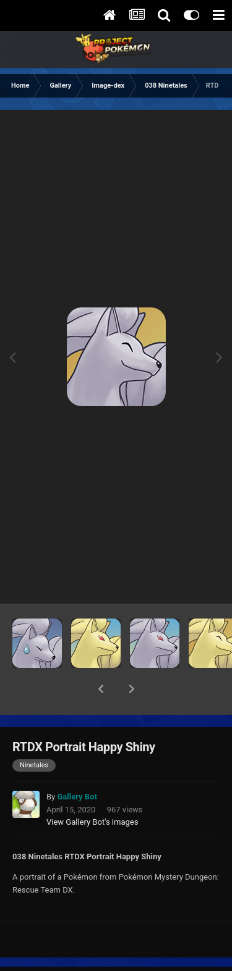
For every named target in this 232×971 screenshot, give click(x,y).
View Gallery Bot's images (92, 789)
